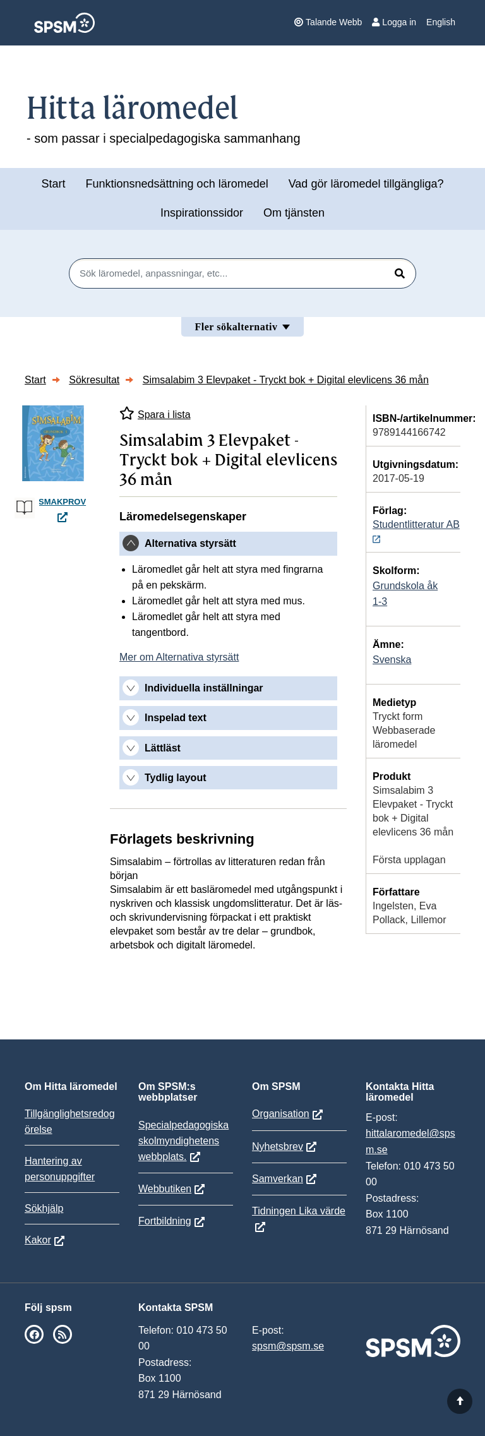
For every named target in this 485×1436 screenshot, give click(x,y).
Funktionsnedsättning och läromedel (177, 183)
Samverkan (277, 1178)
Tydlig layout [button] (175, 777)
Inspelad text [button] (176, 717)
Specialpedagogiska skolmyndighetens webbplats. (183, 1141)
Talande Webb (328, 22)
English (440, 22)
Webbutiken (164, 1188)
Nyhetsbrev (277, 1146)
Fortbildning (164, 1221)
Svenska (392, 659)
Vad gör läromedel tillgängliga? (366, 183)
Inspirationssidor (201, 212)
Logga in (394, 22)
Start (53, 183)
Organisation (280, 1113)
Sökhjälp (44, 1208)
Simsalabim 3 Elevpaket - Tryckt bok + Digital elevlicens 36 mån (286, 379)
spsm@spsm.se (288, 1346)
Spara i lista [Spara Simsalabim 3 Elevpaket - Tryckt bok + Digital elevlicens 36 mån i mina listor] (155, 413)
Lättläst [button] (163, 748)
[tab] (228, 544)
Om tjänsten (294, 212)
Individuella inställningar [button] (204, 688)
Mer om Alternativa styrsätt (179, 657)
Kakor (38, 1240)
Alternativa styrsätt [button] (190, 543)
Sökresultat (94, 379)
